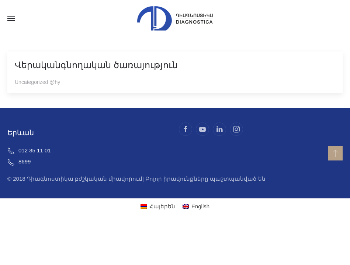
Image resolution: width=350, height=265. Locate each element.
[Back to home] (175, 18)
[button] (11, 18)
